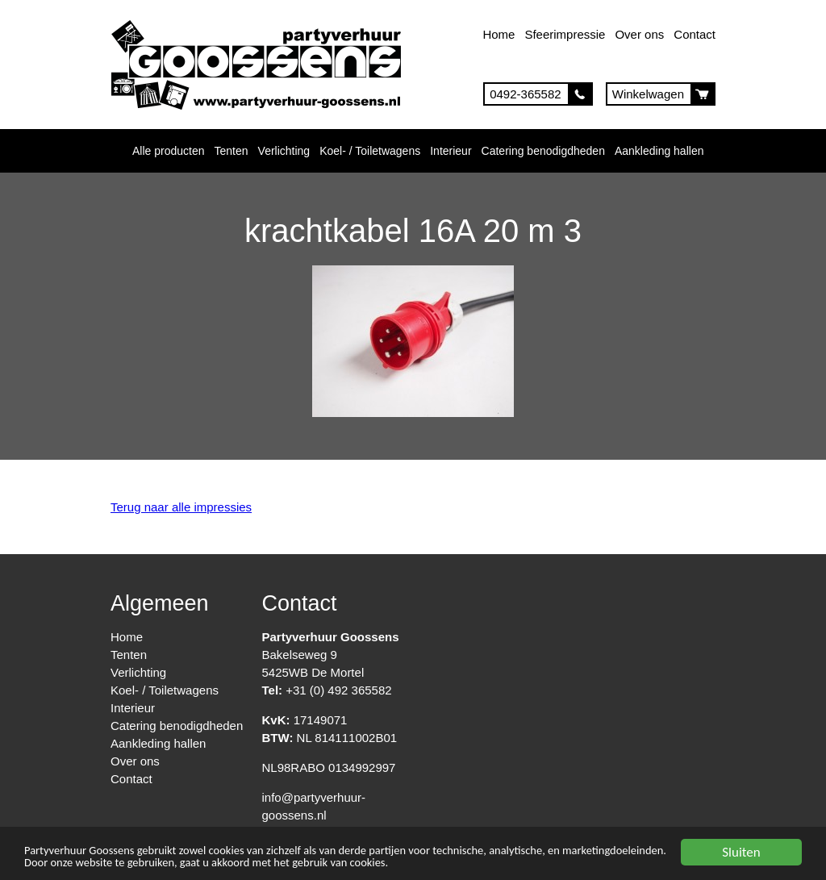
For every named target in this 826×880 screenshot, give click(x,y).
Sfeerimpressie (564, 34)
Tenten (231, 150)
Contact (694, 34)
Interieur (450, 150)
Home (498, 34)
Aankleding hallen (659, 150)
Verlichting (284, 150)
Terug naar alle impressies (181, 507)
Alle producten (168, 150)
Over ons (639, 34)
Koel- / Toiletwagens (369, 150)
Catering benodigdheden (543, 150)
